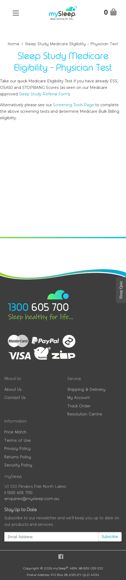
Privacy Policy (17, 448)
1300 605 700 (18, 492)
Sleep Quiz (121, 290)
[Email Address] (51, 537)
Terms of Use (17, 440)
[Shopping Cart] (110, 13)
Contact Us (15, 397)
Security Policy (18, 465)
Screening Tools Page (73, 104)
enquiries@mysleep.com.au (31, 498)
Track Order (79, 406)
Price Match (15, 432)
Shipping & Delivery (86, 389)
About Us (13, 389)
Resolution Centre (84, 414)
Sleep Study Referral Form (44, 94)
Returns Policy (17, 457)
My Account (78, 397)
